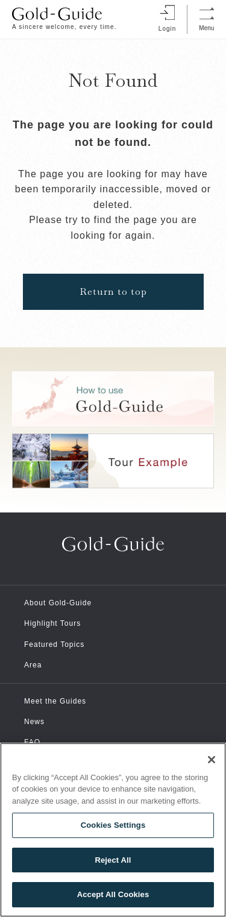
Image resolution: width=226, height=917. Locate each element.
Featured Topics (54, 644)
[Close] (211, 759)
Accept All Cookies (113, 894)
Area (33, 665)
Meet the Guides (55, 701)
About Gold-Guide (58, 603)
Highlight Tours (52, 623)
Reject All (113, 860)
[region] (113, 830)
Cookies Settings (113, 825)
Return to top (113, 291)
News (34, 721)
